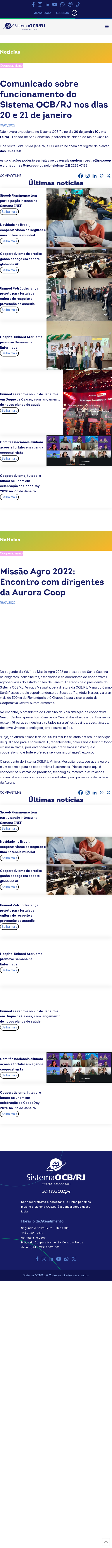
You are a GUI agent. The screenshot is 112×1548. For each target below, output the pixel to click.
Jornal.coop (42, 13)
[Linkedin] (94, 176)
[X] (108, 176)
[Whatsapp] (101, 176)
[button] (107, 26)
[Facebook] (81, 176)
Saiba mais (9, 211)
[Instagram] (87, 176)
